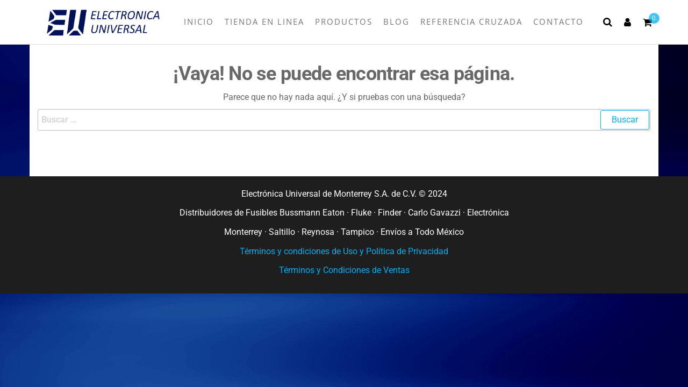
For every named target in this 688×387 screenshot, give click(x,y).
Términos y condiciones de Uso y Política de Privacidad (344, 251)
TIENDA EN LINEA (264, 21)
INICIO (199, 21)
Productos (343, 21)
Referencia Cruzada (471, 21)
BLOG (396, 21)
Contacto (558, 21)
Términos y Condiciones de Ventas (344, 270)
